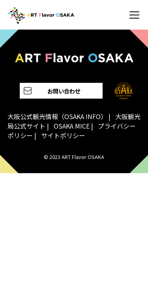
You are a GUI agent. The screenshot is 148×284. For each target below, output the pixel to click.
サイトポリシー (63, 135)
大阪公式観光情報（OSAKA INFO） (57, 116)
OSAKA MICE (72, 126)
